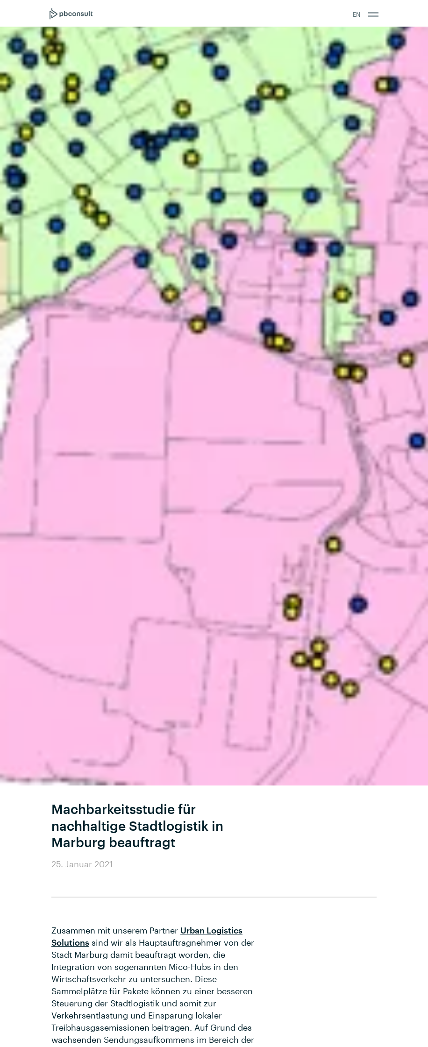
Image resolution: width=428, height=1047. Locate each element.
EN (356, 14)
